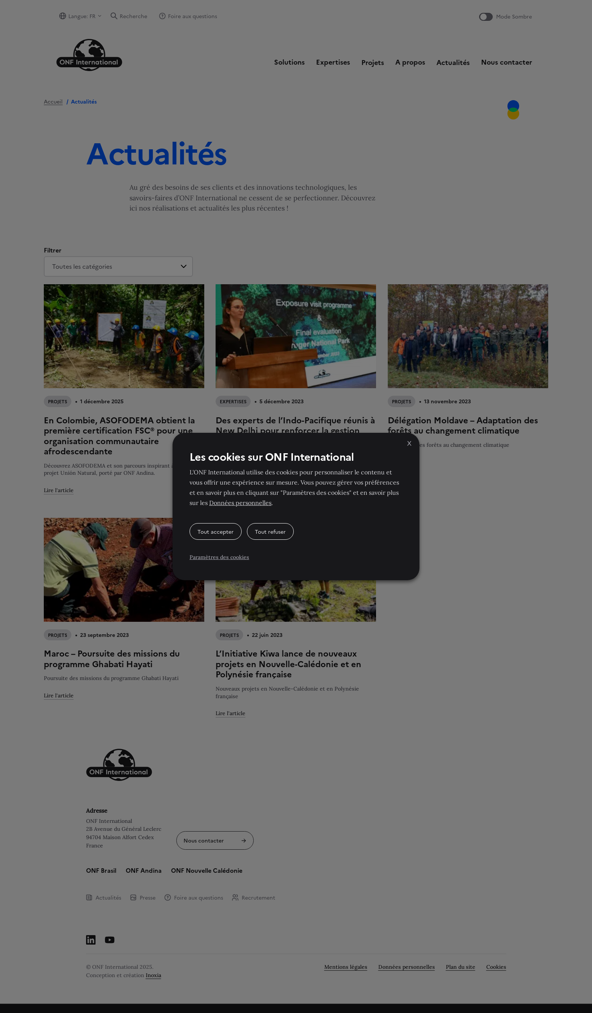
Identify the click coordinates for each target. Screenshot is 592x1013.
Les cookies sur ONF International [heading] (272, 456)
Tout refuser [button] (270, 531)
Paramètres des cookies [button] (219, 557)
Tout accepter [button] (215, 531)
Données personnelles (240, 502)
